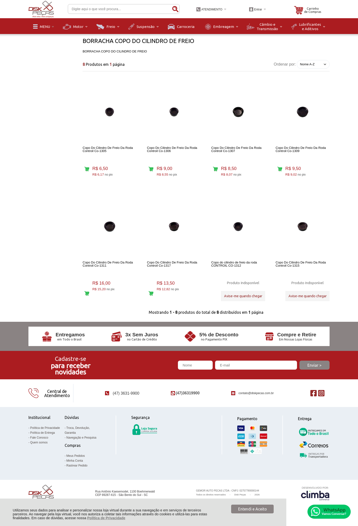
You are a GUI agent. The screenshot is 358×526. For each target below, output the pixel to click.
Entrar (258, 9)
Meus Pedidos (75, 456)
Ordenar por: (285, 64)
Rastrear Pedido (76, 465)
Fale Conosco (39, 437)
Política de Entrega (42, 432)
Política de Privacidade (106, 518)
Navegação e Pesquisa (81, 437)
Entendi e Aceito (252, 509)
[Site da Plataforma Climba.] (315, 493)
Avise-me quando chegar (243, 296)
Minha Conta (74, 460)
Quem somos (38, 442)
